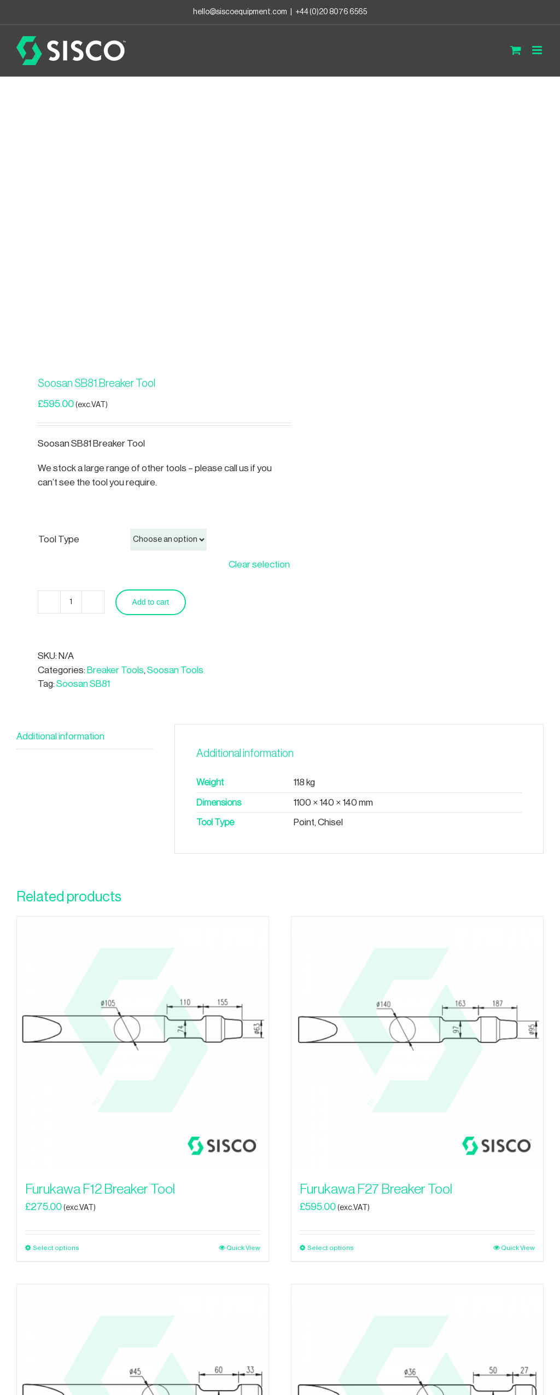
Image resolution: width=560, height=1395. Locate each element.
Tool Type (58, 539)
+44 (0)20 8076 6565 (331, 12)
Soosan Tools (175, 670)
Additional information (60, 736)
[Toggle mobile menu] (538, 50)
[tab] (85, 737)
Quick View (243, 1247)
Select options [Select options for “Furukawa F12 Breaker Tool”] (56, 1247)
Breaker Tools (115, 670)
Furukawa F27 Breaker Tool (376, 1189)
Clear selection (259, 564)
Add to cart (151, 602)
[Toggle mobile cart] (515, 50)
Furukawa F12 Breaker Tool (100, 1189)
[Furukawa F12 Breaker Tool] (143, 1042)
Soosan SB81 (83, 683)
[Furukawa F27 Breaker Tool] (417, 1042)
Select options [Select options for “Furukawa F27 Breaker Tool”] (330, 1247)
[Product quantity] (71, 602)
